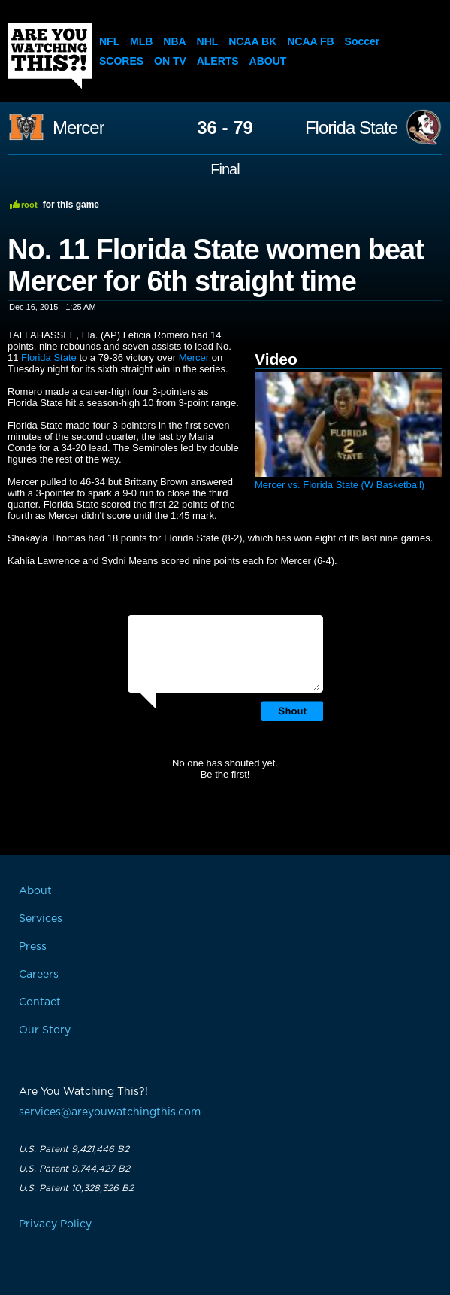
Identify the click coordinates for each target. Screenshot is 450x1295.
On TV (170, 61)
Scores (121, 61)
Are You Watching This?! (50, 56)
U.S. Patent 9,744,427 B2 (74, 1168)
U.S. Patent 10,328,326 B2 (76, 1188)
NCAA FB (310, 41)
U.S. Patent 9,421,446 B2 (74, 1149)
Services (40, 919)
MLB (141, 41)
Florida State (351, 128)
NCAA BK (252, 41)
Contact (40, 1002)
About (268, 61)
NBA (174, 41)
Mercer (78, 128)
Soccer (362, 41)
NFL (109, 41)
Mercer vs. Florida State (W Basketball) (339, 484)
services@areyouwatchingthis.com (110, 1112)
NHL (208, 41)
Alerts (218, 61)
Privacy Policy (55, 1224)
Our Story (45, 1030)
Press (33, 947)
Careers (39, 974)
